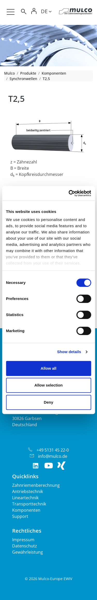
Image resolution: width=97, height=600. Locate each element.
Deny (48, 402)
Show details (69, 351)
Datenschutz (24, 546)
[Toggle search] (23, 12)
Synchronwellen (23, 78)
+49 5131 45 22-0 (52, 450)
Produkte (28, 73)
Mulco (9, 73)
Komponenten (54, 73)
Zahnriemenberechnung (36, 485)
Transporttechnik (29, 504)
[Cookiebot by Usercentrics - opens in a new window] (69, 193)
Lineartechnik (25, 498)
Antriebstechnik (27, 491)
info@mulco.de (52, 456)
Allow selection (48, 385)
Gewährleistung (27, 552)
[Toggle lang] (46, 12)
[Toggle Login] (34, 12)
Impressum (23, 539)
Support (20, 516)
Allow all (48, 368)
